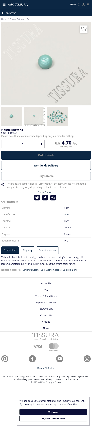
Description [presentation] (10, 250)
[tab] (10, 250)
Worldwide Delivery (46, 165)
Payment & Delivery (46, 302)
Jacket (58, 269)
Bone (75, 269)
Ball (43, 269)
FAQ (46, 289)
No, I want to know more (53, 418)
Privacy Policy (46, 308)
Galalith (67, 269)
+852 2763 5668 (46, 368)
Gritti (66, 214)
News (46, 328)
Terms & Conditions (46, 296)
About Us (46, 283)
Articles (46, 321)
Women (50, 269)
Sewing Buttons (31, 269)
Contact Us (10, 12)
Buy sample (46, 176)
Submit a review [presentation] (47, 250)
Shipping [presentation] (27, 250)
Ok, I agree (53, 412)
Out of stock (46, 155)
